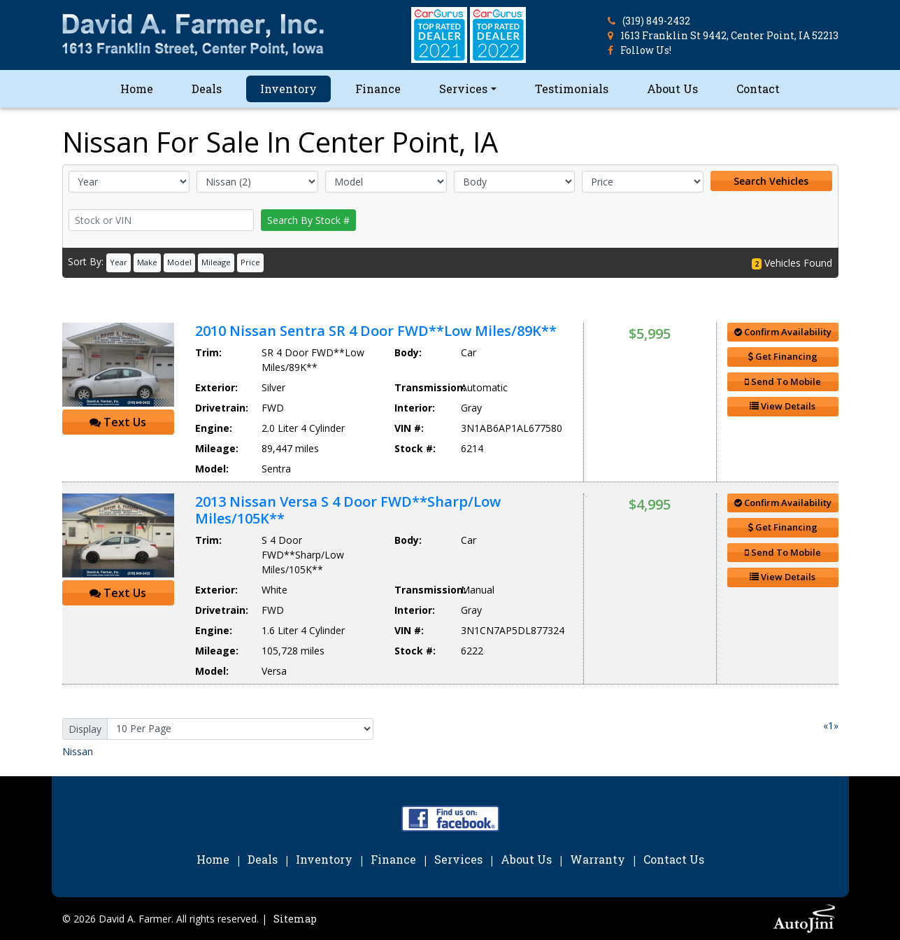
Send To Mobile (783, 381)
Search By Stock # (308, 220)
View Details (782, 406)
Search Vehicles (771, 181)
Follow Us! (645, 50)
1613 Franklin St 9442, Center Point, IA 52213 (729, 35)
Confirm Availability (782, 331)
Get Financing (782, 356)
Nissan (77, 751)
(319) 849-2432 (656, 20)
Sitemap (295, 918)
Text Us (118, 422)
